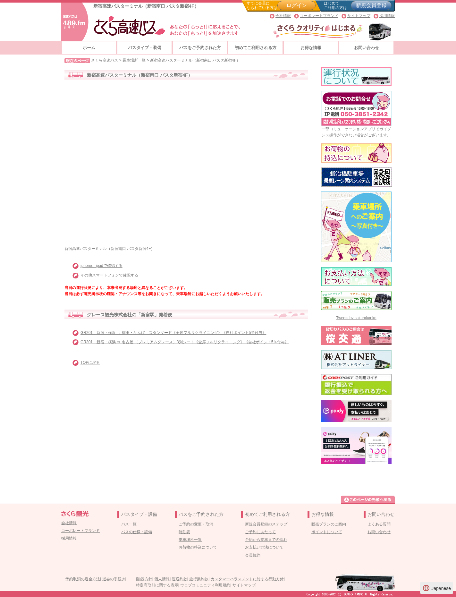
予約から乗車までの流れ (266, 539)
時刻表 (184, 532)
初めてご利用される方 (255, 47)
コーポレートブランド (319, 15)
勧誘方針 (144, 579)
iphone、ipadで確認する (101, 265)
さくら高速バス (104, 60)
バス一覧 (129, 524)
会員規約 (252, 555)
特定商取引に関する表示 (157, 585)
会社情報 (283, 15)
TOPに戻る (90, 362)
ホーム (89, 47)
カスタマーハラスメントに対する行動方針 (247, 579)
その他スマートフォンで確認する (109, 275)
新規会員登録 (371, 5)
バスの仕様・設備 (136, 532)
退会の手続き (113, 579)
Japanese (436, 588)
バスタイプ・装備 (144, 47)
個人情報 (162, 579)
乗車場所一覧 (134, 60)
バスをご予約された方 (200, 47)
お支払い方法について (264, 547)
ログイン (296, 5)
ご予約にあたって (260, 532)
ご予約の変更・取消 (196, 524)
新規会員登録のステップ (266, 524)
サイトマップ (358, 15)
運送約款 (179, 579)
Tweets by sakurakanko (356, 318)
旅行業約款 (198, 579)
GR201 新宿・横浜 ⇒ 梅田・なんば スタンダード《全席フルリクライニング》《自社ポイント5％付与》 (173, 332)
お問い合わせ (366, 47)
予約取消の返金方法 (82, 579)
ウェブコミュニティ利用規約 (205, 585)
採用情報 (387, 15)
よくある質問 (379, 524)
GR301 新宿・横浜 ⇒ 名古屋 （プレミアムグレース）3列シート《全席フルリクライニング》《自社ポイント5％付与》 (184, 342)
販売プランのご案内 (328, 524)
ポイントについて (326, 532)
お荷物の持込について (198, 547)
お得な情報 (310, 47)
